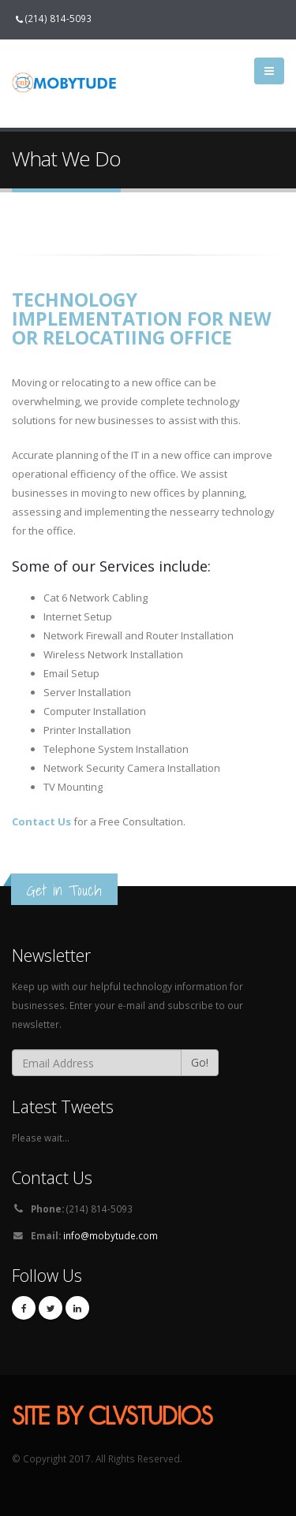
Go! (199, 1062)
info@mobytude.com (110, 1235)
